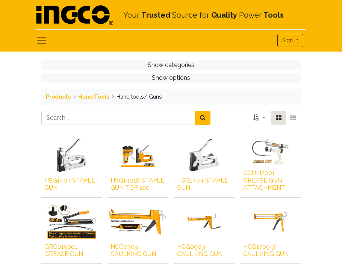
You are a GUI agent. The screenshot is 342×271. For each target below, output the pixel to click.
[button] (259, 118)
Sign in (290, 40)
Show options (171, 77)
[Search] (202, 118)
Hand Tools (93, 96)
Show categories (171, 65)
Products (58, 96)
